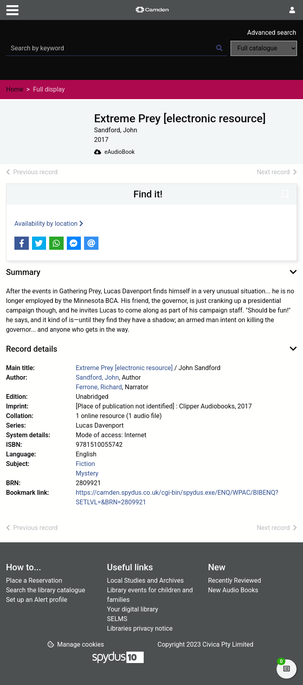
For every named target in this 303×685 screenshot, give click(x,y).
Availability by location (48, 223)
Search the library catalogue (45, 590)
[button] (285, 194)
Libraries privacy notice (140, 628)
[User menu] (292, 10)
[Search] (219, 48)
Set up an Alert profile (36, 599)
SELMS (117, 619)
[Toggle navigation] (12, 9)
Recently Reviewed (234, 580)
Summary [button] (23, 272)
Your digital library (132, 609)
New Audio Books (233, 590)
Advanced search (271, 32)
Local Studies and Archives (145, 580)
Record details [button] (31, 349)
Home (14, 89)
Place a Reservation (34, 580)
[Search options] (264, 48)
